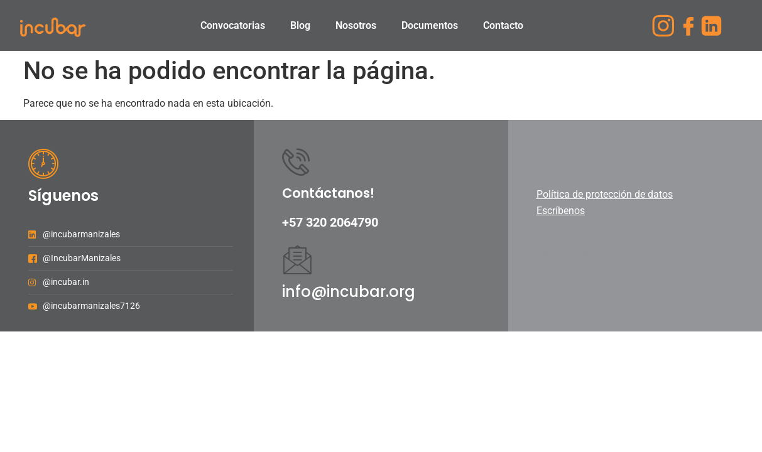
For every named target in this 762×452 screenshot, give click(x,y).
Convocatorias (232, 25)
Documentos (429, 25)
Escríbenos (560, 211)
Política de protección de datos (604, 194)
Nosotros (355, 25)
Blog (300, 25)
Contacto (503, 25)
